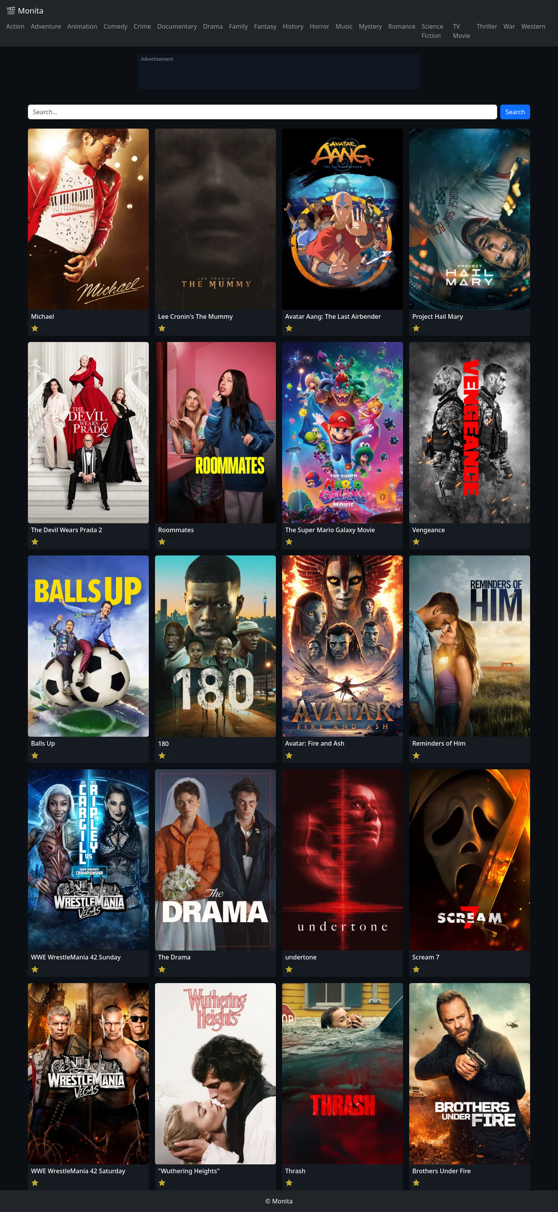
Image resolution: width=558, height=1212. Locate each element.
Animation (82, 26)
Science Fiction (432, 31)
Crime (142, 26)
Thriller (487, 26)
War (509, 26)
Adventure (46, 26)
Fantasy (265, 26)
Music (344, 26)
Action (15, 26)
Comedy (115, 26)
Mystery (370, 26)
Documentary (177, 26)
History (292, 26)
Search (515, 112)
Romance (401, 26)
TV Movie (461, 31)
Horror (319, 26)
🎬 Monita (24, 10)
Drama (213, 26)
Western (533, 26)
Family (238, 26)
